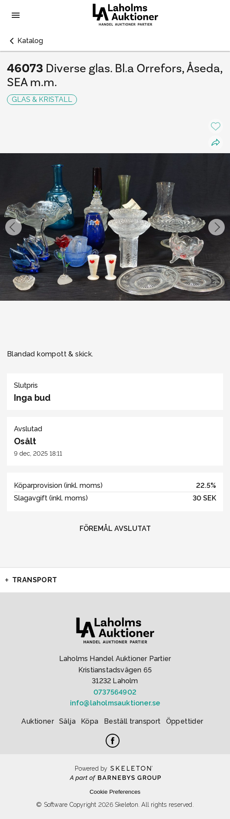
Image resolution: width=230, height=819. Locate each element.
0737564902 (115, 692)
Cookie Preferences (115, 792)
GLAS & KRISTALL (42, 99)
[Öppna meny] (15, 15)
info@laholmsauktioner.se (115, 703)
